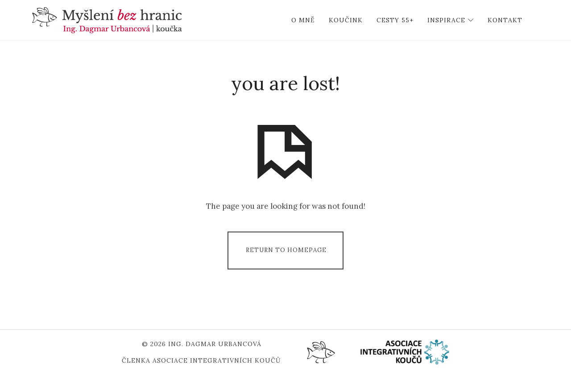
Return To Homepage (286, 264)
